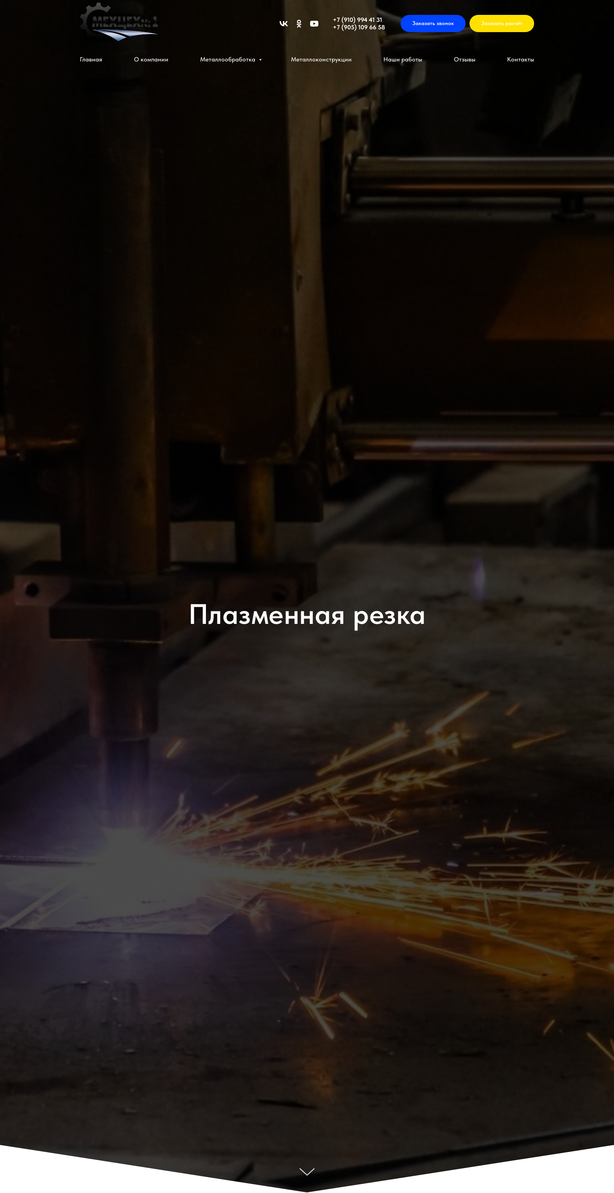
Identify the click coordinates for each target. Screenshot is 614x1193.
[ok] (299, 24)
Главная (91, 59)
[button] (433, 23)
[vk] (284, 24)
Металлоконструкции (321, 59)
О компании (151, 59)
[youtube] (314, 24)
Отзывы (464, 59)
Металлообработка (228, 59)
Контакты (520, 59)
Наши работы (402, 59)
